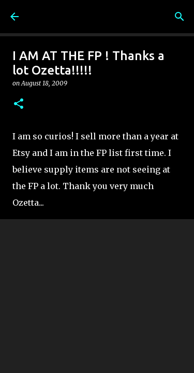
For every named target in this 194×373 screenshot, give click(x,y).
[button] (18, 104)
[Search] (179, 16)
